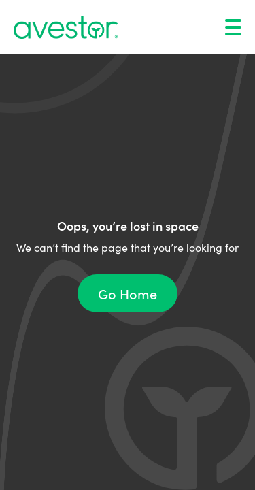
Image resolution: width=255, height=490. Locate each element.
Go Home (127, 293)
